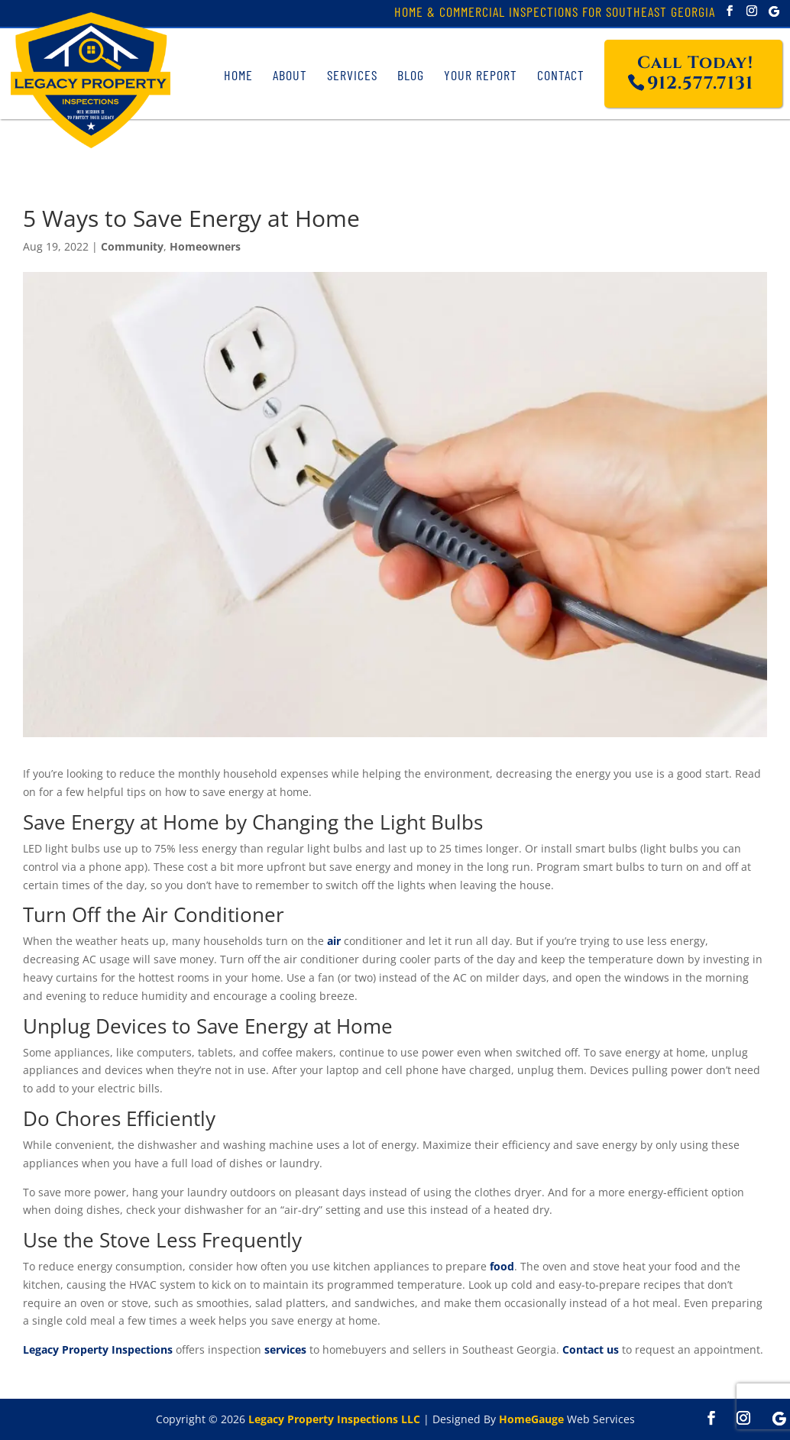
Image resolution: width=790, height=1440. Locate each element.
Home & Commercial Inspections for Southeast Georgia (554, 13)
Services (352, 75)
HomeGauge (531, 1419)
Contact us (590, 1349)
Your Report (480, 75)
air (334, 941)
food (502, 1266)
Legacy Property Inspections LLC (334, 1419)
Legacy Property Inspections (98, 1349)
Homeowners (205, 246)
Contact (560, 75)
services (285, 1349)
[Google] (774, 11)
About (290, 75)
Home (238, 75)
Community (132, 246)
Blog (410, 75)
